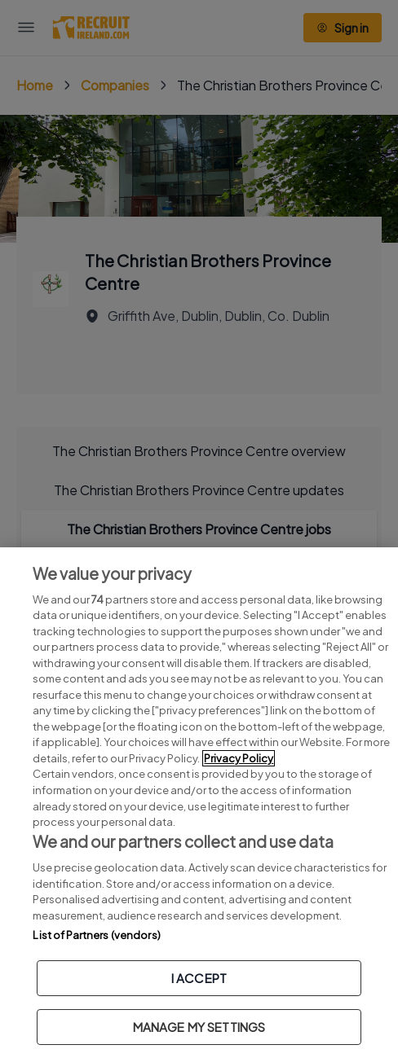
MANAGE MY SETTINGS (199, 1026)
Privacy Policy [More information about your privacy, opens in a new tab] (238, 758)
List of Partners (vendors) (96, 935)
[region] (199, 802)
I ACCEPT (199, 978)
